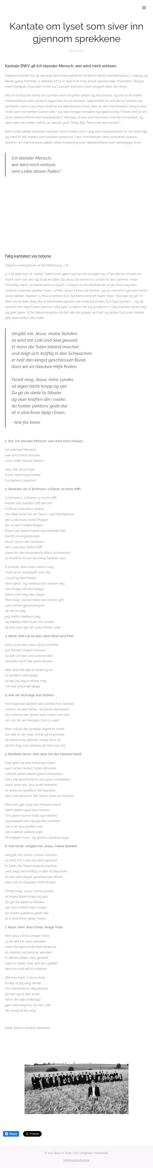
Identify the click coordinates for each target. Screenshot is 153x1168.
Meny (144, 7)
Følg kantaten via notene (28, 256)
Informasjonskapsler (77, 1160)
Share (11, 1133)
